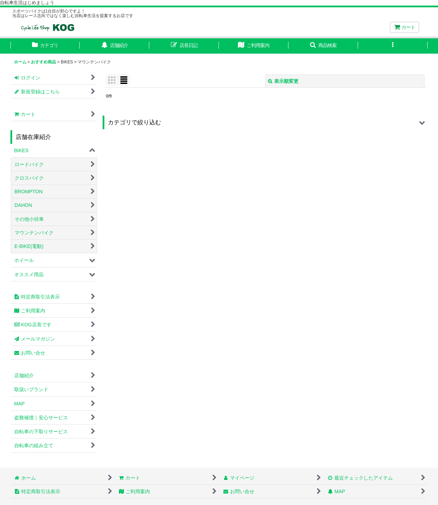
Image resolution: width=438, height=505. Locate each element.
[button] (323, 46)
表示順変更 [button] (283, 81)
